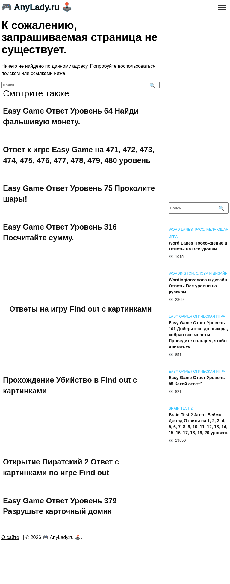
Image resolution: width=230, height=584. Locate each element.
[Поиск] (152, 85)
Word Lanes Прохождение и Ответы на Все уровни (198, 246)
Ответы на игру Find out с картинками (80, 312)
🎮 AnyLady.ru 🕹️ (36, 7)
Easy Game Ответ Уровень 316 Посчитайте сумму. (60, 234)
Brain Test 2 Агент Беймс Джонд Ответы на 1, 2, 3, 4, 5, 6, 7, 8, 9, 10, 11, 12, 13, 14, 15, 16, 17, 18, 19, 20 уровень (199, 423)
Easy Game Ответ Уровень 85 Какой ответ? (197, 380)
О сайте (10, 544)
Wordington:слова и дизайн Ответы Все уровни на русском (198, 285)
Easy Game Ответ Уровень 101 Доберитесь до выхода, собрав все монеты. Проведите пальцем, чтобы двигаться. (198, 334)
